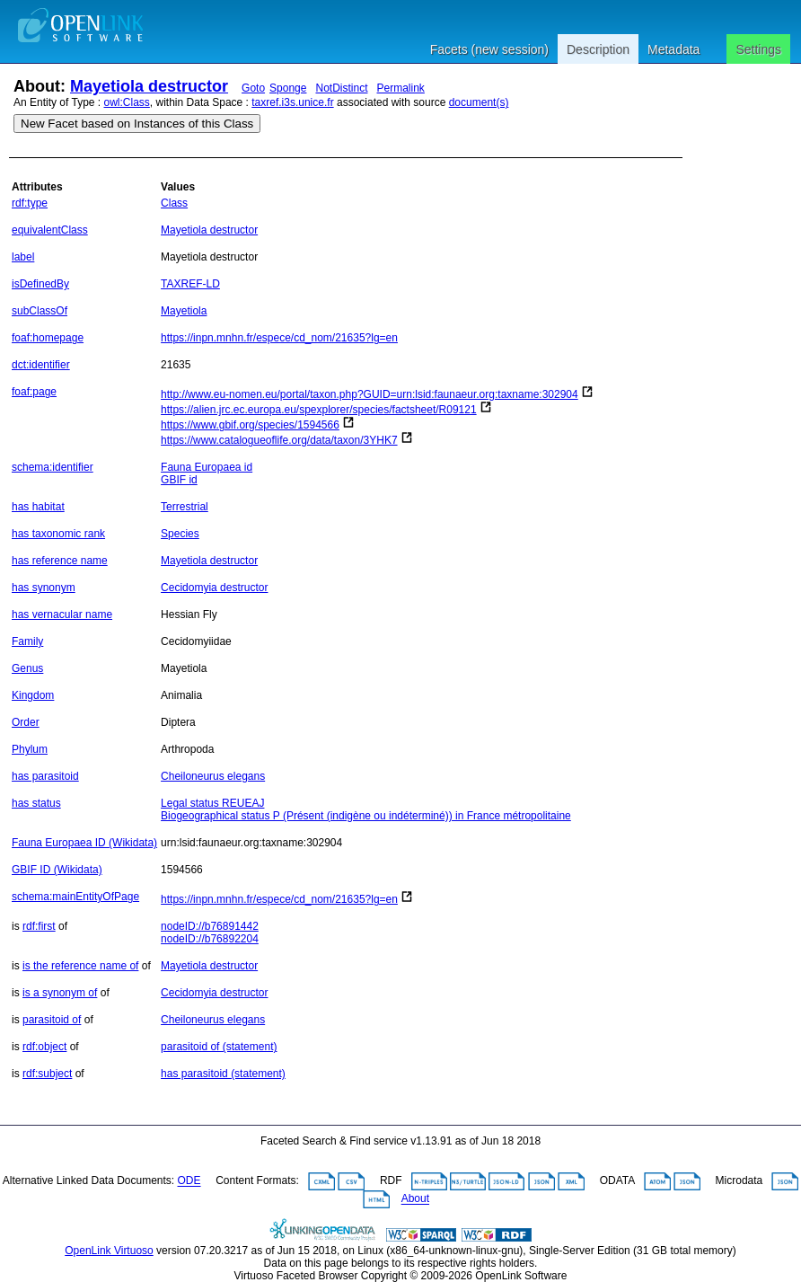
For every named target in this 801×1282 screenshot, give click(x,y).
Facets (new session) (489, 49)
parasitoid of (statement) (219, 1046)
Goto (253, 88)
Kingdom (33, 695)
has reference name (60, 560)
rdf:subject (47, 1073)
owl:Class (127, 102)
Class (174, 203)
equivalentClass (50, 230)
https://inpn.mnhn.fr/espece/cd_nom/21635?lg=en (279, 338)
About (415, 1199)
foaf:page (34, 391)
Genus (27, 668)
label (23, 257)
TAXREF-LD (190, 284)
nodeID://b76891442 (210, 926)
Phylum (30, 749)
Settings (758, 49)
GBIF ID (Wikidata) (57, 869)
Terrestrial (184, 506)
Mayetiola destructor (149, 86)
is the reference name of (80, 965)
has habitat (38, 506)
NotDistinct (341, 88)
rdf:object (44, 1046)
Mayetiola (184, 311)
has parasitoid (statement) (223, 1073)
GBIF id (179, 479)
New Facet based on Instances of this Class (137, 123)
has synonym (43, 587)
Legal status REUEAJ (212, 803)
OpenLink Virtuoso (109, 1250)
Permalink (401, 88)
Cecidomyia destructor (214, 587)
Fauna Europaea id (206, 467)
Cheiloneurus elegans (213, 776)
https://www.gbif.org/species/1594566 (250, 425)
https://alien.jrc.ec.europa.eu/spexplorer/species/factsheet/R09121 (319, 409)
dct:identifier (41, 364)
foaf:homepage (48, 338)
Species (180, 533)
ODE (189, 1181)
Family (27, 641)
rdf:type (30, 203)
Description (598, 49)
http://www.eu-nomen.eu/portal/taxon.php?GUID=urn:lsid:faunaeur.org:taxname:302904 (369, 394)
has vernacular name (62, 614)
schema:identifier (52, 467)
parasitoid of (51, 1019)
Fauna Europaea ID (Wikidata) (84, 842)
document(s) (479, 102)
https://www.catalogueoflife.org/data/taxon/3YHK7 (279, 440)
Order (26, 722)
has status (36, 803)
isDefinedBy (40, 284)
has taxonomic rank (58, 533)
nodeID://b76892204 (210, 939)
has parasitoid (45, 776)
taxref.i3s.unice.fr (292, 102)
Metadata (673, 49)
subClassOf (39, 311)
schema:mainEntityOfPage (75, 896)
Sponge (287, 88)
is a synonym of (59, 992)
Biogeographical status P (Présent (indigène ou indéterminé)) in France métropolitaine (366, 815)
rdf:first (39, 926)
